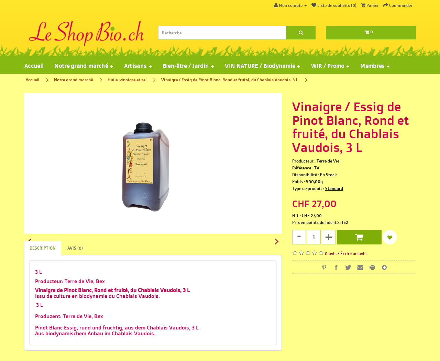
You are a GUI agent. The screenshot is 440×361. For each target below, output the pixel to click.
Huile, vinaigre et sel (127, 79)
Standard (334, 188)
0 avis (331, 253)
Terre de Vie (328, 161)
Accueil (33, 65)
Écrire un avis (353, 253)
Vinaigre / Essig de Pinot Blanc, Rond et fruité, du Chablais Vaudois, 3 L (229, 79)
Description (43, 248)
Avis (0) (75, 248)
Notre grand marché (73, 79)
